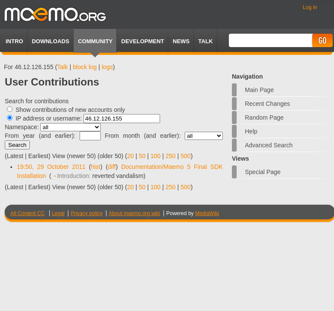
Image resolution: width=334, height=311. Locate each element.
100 (156, 155)
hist (95, 166)
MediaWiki (207, 213)
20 (130, 155)
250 (171, 155)
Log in (310, 7)
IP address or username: (49, 118)
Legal (58, 213)
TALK (205, 41)
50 (142, 155)
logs (107, 66)
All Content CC (27, 213)
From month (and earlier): (142, 135)
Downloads (50, 41)
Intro (14, 41)
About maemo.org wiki (134, 213)
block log (84, 66)
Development (142, 41)
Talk (62, 66)
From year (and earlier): (40, 135)
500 (185, 155)
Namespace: (22, 127)
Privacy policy (86, 213)
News (181, 41)
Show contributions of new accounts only (70, 109)
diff (112, 166)
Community (95, 41)
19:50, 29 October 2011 (51, 166)
